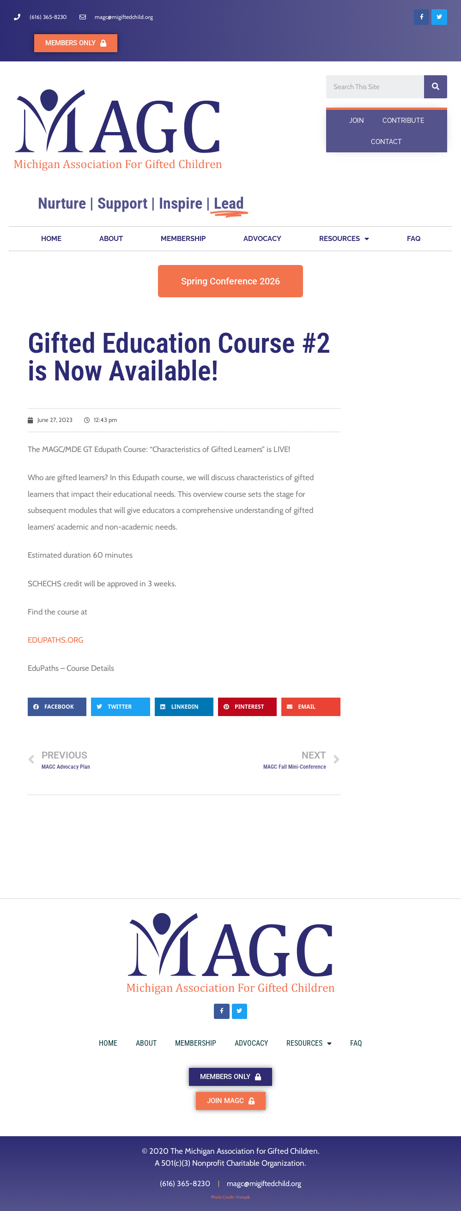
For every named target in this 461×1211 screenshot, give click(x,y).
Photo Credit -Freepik (230, 1196)
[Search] (435, 86)
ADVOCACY (262, 239)
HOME (51, 239)
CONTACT (386, 141)
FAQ (413, 239)
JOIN (356, 120)
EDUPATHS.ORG (55, 640)
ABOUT (111, 239)
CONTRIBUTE (403, 120)
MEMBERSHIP (183, 239)
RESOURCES (344, 238)
